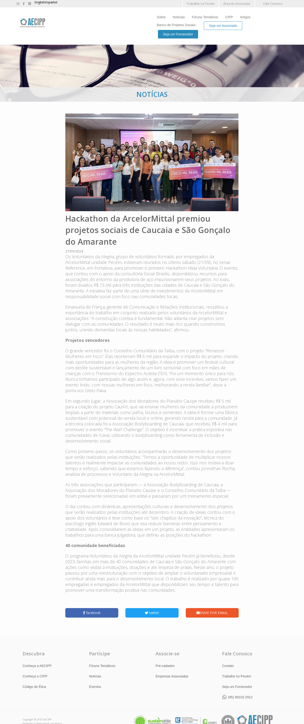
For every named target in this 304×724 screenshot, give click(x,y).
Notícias (179, 17)
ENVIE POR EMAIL (212, 612)
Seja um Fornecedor (178, 34)
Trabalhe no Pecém (201, 3)
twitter (152, 612)
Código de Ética (34, 686)
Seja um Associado (223, 26)
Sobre (161, 17)
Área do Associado (236, 3)
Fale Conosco (273, 3)
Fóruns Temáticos (205, 17)
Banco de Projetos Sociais (176, 25)
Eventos (95, 686)
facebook (91, 612)
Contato (228, 665)
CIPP (229, 17)
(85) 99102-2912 (240, 697)
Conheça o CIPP (35, 676)
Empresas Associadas (172, 676)
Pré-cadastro (165, 665)
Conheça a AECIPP (37, 665)
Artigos (245, 17)
